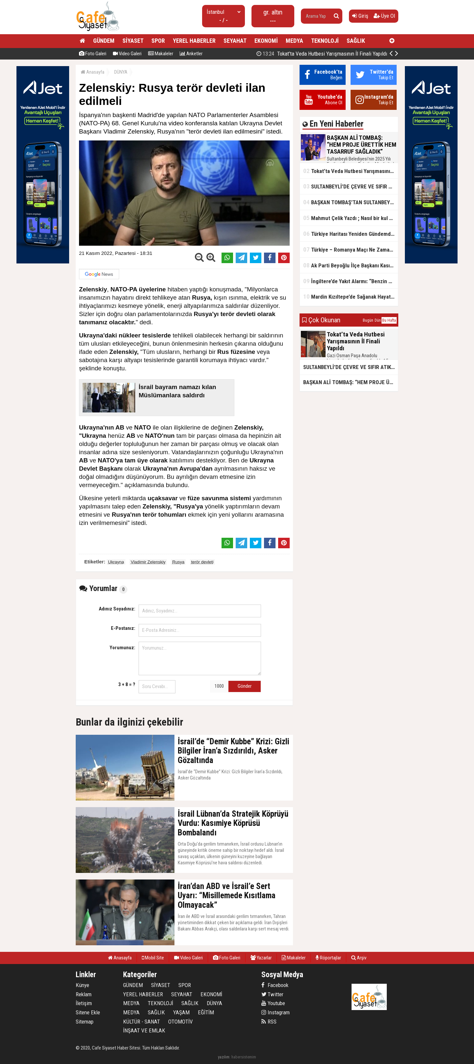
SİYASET (133, 40)
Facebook (274, 985)
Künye (82, 985)
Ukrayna (116, 561)
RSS (268, 1021)
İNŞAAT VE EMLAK (144, 1030)
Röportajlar (328, 958)
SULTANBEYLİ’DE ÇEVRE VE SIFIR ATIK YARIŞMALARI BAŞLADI (350, 186)
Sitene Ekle (88, 1012)
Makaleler (160, 54)
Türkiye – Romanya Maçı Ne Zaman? (349, 249)
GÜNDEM (104, 40)
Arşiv (358, 958)
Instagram (275, 1012)
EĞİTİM (206, 1012)
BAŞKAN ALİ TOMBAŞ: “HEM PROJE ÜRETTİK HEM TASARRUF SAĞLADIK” (347, 53)
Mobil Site (153, 958)
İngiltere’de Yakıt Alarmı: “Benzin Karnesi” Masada (350, 281)
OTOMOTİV (180, 1021)
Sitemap (84, 1021)
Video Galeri (127, 54)
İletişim (84, 1003)
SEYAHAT (235, 40)
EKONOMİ (266, 40)
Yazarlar (261, 958)
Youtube (273, 1003)
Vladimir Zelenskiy (148, 561)
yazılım (223, 1056)
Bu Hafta (389, 320)
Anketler (191, 54)
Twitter (272, 994)
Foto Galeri (92, 54)
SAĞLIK (356, 40)
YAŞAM (181, 1012)
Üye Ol (384, 15)
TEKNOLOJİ (325, 40)
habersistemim (243, 1056)
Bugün (368, 320)
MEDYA (294, 40)
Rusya (178, 561)
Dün (378, 320)
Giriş (360, 15)
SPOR (158, 40)
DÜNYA (120, 72)
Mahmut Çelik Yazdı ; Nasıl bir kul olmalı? (350, 218)
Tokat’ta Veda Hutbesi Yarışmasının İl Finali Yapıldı (350, 171)
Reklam (84, 994)
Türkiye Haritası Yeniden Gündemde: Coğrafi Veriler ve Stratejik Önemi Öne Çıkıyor (350, 233)
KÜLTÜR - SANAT (141, 1021)
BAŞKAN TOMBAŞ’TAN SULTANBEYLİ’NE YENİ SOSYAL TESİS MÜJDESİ (350, 202)
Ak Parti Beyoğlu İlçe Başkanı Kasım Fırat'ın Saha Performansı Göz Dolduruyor (350, 265)
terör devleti (202, 561)
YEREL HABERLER (194, 40)
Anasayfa (92, 72)
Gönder (244, 686)
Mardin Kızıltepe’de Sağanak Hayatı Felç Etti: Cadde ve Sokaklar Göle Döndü (350, 296)
